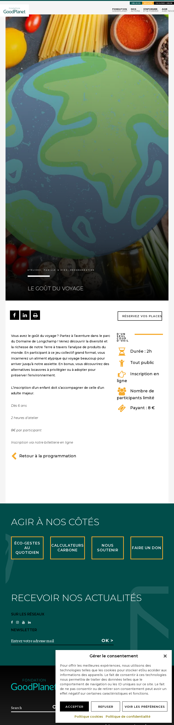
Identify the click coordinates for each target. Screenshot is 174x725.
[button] (165, 656)
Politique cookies (89, 717)
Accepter (74, 706)
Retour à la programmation (43, 456)
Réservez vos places (142, 316)
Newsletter (148, 3)
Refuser (105, 706)
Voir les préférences (145, 706)
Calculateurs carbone (164, 3)
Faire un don (136, 3)
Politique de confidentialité (128, 717)
